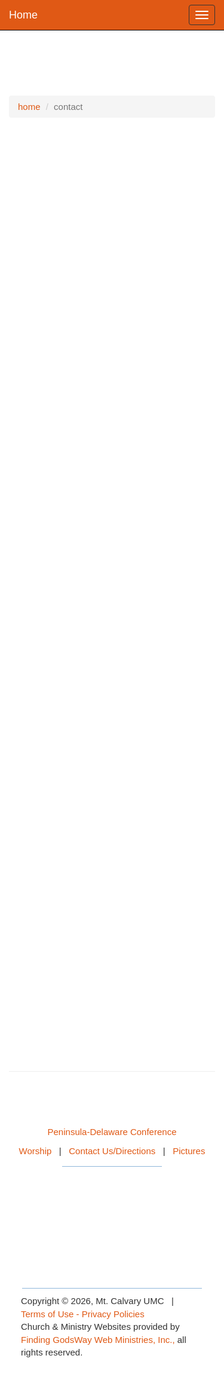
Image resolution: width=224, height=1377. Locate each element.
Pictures (189, 1151)
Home (23, 15)
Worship (35, 1151)
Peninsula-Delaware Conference (112, 1132)
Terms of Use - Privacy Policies (83, 1314)
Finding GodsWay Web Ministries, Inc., (98, 1340)
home (29, 107)
